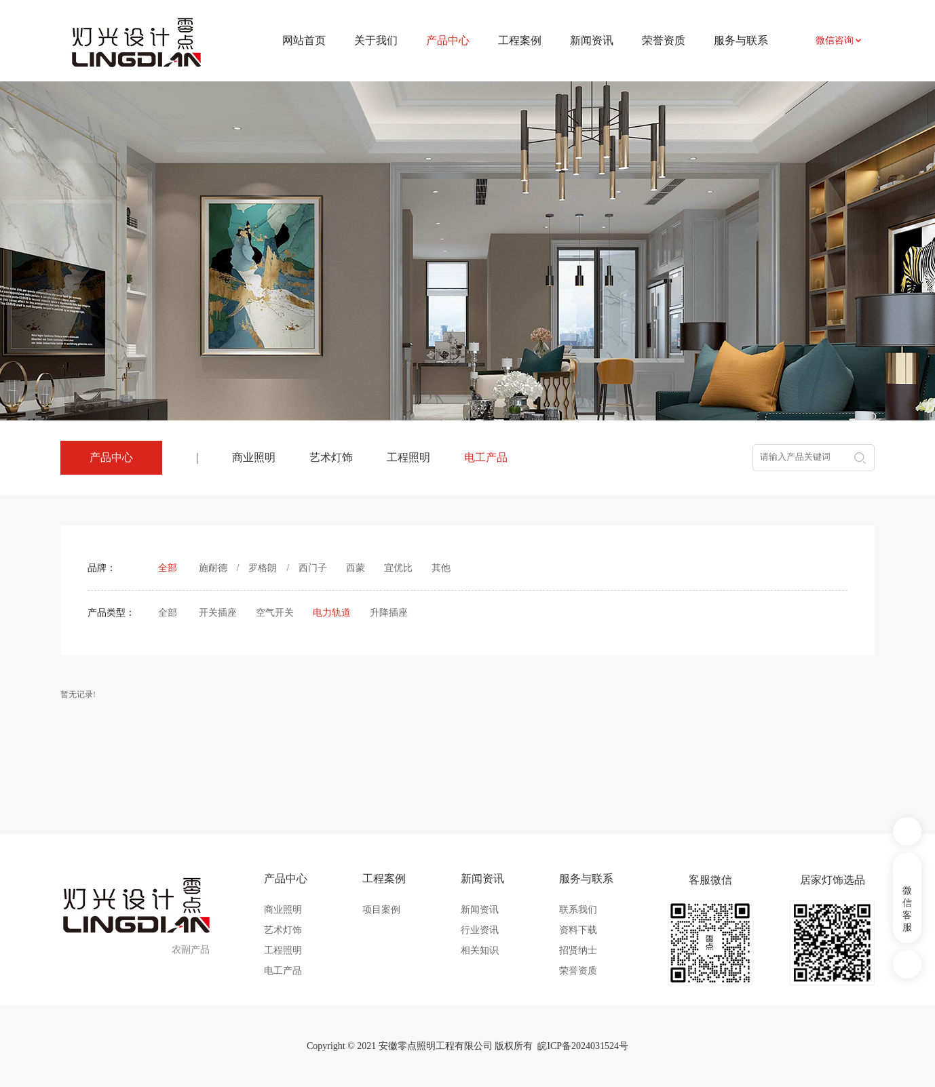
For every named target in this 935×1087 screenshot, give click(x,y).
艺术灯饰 (331, 457)
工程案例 (519, 40)
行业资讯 (480, 930)
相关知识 (480, 950)
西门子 (313, 568)
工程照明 (408, 457)
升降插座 (389, 613)
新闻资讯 (591, 40)
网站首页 (304, 40)
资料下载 (578, 930)
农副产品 (191, 950)
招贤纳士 (578, 950)
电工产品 (486, 457)
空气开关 (275, 613)
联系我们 (578, 910)
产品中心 (285, 878)
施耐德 (213, 568)
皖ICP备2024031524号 (582, 1046)
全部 (167, 568)
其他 (441, 568)
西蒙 (355, 568)
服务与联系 (741, 40)
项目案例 (381, 910)
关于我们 (376, 40)
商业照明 (253, 457)
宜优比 (398, 568)
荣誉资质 (663, 40)
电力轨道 (332, 613)
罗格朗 (262, 568)
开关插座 (218, 613)
